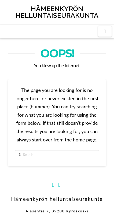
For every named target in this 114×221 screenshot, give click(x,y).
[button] (105, 31)
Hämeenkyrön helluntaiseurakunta (57, 12)
